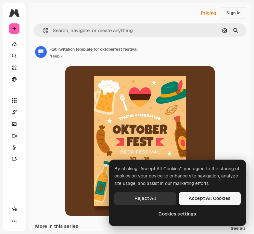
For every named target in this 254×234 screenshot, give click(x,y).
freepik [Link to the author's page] (56, 56)
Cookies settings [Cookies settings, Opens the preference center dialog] (177, 214)
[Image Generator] (14, 124)
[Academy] (14, 209)
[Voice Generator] (14, 147)
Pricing (208, 13)
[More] (14, 221)
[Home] (14, 44)
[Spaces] (14, 112)
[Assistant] (14, 159)
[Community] (14, 79)
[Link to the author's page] (41, 52)
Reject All (145, 198)
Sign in (233, 13)
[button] (43, 30)
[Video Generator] (14, 135)
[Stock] (14, 67)
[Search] (14, 56)
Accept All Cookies (210, 198)
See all (238, 228)
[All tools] (14, 100)
